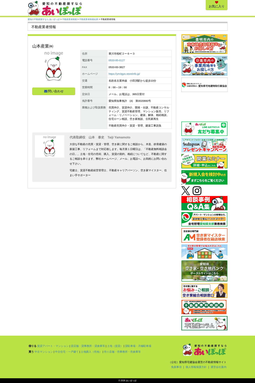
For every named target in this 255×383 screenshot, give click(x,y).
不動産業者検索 (69, 19)
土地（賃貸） (115, 345)
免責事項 (176, 366)
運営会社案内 (218, 366)
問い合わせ (54, 91)
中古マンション (44, 351)
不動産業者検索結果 (88, 19)
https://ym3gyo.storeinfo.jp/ (124, 73)
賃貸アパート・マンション (53, 345)
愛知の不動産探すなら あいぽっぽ (44, 19)
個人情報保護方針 (196, 366)
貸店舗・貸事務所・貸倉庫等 (88, 345)
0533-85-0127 (117, 60)
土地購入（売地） (91, 351)
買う (31, 351)
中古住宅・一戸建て (67, 351)
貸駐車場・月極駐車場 (138, 345)
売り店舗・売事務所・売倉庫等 (122, 351)
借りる (32, 345)
